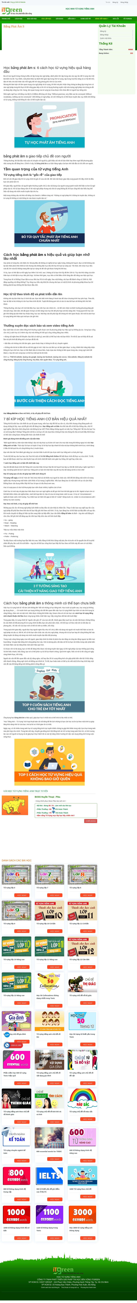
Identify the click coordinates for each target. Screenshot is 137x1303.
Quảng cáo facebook (44, 357)
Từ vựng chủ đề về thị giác (80, 995)
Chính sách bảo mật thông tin (50, 1287)
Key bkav (36, 360)
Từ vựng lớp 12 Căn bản (79, 959)
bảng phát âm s (23, 68)
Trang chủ (6, 19)
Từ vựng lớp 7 (42, 888)
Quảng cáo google (29, 357)
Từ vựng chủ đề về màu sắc (80, 1112)
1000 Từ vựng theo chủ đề (80, 1189)
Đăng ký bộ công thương (23, 360)
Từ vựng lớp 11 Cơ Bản (79, 924)
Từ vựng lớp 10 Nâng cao (14, 959)
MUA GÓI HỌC (32, 19)
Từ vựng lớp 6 (9, 888)
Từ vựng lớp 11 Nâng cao (47, 959)
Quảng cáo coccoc (60, 357)
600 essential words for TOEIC (49, 1151)
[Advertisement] (49, 47)
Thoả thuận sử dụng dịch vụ (70, 1287)
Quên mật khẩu (105, 38)
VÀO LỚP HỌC (46, 19)
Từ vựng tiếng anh (59, 360)
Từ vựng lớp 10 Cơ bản (46, 924)
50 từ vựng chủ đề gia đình (15, 1034)
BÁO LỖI (116, 19)
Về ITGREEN (127, 19)
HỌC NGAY (21, 895)
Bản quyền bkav (46, 360)
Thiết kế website (16, 357)
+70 (50, 813)
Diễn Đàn (72, 19)
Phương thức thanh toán (88, 1287)
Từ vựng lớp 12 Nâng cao (14, 995)
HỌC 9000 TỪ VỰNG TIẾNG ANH (80, 9)
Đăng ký (115, 2)
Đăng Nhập (124, 2)
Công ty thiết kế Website (17, 2)
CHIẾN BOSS (91, 821)
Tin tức (108, 2)
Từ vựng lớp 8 (75, 888)
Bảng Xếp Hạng (101, 19)
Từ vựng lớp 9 (9, 924)
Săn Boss (59, 19)
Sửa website (72, 357)
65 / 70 (51, 806)
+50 (50, 809)
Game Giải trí (86, 19)
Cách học (18, 19)
